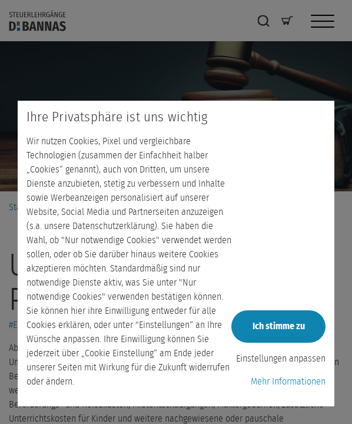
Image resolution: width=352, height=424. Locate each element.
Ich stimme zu (279, 326)
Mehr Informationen (288, 381)
